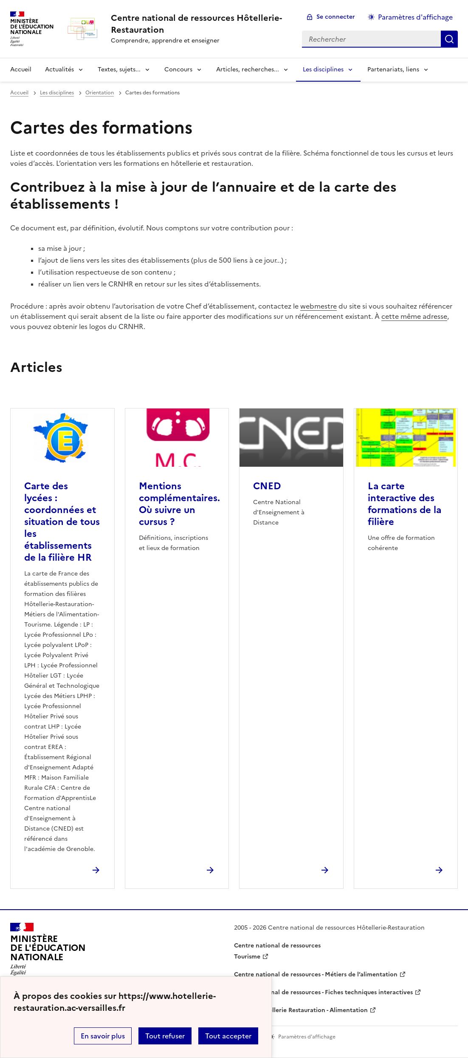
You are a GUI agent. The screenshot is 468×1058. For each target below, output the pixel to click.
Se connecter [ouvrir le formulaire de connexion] (335, 16)
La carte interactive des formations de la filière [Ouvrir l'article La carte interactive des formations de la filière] (404, 504)
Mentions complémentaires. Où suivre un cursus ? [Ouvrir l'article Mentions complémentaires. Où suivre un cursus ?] (179, 504)
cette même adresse (414, 316)
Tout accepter (228, 1036)
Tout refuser (165, 1036)
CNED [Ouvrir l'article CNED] (267, 486)
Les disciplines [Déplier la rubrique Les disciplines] (323, 69)
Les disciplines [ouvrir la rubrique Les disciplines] (57, 92)
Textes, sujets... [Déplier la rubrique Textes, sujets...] (119, 69)
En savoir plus (103, 1036)
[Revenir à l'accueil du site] (48, 952)
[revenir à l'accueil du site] (199, 24)
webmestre (318, 306)
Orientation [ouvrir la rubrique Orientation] (99, 92)
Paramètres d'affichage (415, 17)
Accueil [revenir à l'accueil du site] (20, 69)
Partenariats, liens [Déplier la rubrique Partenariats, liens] (393, 69)
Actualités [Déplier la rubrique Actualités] (59, 69)
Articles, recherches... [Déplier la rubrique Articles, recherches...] (247, 69)
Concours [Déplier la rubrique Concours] (178, 69)
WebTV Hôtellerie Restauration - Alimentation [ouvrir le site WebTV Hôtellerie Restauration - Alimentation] (301, 1010)
